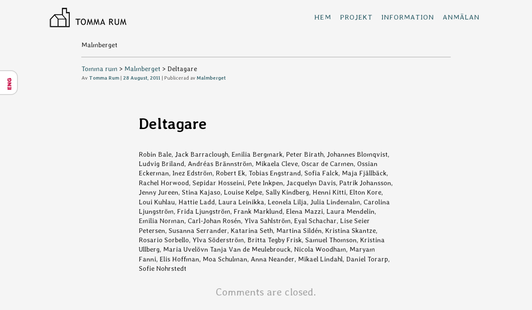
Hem (323, 17)
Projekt (356, 17)
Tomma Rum (104, 78)
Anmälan (461, 17)
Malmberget (142, 69)
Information (407, 17)
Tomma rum (99, 69)
